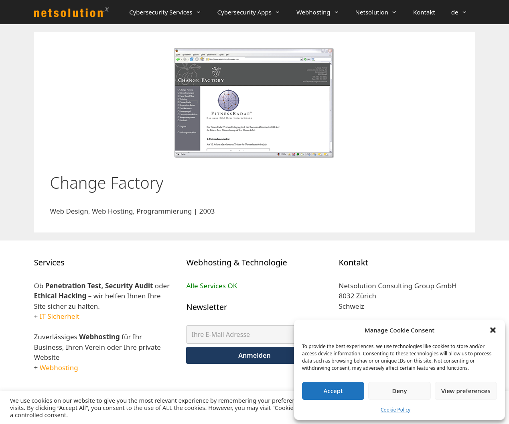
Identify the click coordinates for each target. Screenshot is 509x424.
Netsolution (380, 12)
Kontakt (424, 12)
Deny (399, 391)
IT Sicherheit (59, 316)
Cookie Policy (395, 409)
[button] (493, 330)
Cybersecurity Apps (252, 12)
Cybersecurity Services (169, 12)
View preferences (466, 391)
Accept (333, 391)
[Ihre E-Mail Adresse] (254, 334)
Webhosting (321, 12)
